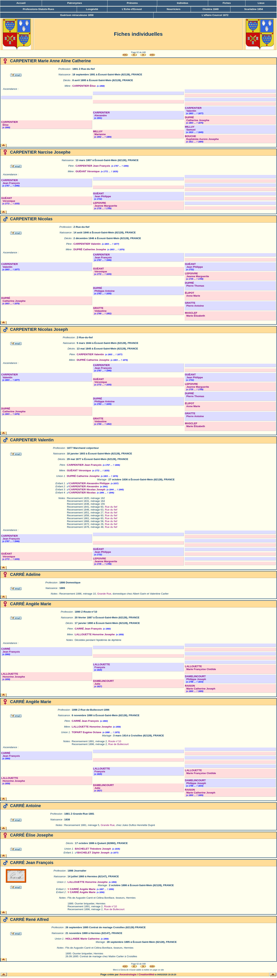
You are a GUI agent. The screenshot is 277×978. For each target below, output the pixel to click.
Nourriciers (173, 9)
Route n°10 (114, 741)
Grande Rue (104, 593)
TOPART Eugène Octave (86, 732)
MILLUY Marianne (99, 133)
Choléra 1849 (211, 9)
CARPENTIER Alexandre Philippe (89, 483)
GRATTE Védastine (100, 309)
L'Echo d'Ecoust (132, 9)
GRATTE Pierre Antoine (194, 304)
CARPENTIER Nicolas (82, 492)
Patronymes (74, 3)
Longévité (92, 9)
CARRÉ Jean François (88, 628)
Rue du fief (111, 506)
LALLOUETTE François (101, 666)
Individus (182, 3)
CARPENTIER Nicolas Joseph (87, 489)
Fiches (227, 3)
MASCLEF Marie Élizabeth (195, 314)
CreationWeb (146, 974)
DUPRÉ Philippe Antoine (104, 289)
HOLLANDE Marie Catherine (82, 938)
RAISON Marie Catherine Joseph (200, 687)
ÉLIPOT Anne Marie (192, 294)
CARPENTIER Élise (84, 85)
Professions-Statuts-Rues (38, 9)
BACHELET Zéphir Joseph (93, 852)
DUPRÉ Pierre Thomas (194, 284)
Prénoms (132, 3)
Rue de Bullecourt (118, 744)
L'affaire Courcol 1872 (215, 15)
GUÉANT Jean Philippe (102, 195)
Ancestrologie (127, 974)
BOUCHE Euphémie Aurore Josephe (202, 138)
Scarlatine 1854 (253, 9)
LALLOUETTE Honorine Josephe (95, 634)
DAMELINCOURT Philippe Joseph (195, 678)
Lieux (261, 3)
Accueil (20, 3)
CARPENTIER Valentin (193, 109)
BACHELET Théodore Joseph (93, 848)
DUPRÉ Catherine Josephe (197, 119)
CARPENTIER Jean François (93, 165)
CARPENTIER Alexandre (101, 114)
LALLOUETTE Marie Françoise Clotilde (200, 668)
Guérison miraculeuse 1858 (76, 15)
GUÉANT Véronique (88, 171)
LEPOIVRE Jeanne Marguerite (105, 204)
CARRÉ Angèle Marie (83, 889)
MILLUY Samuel (190, 128)
